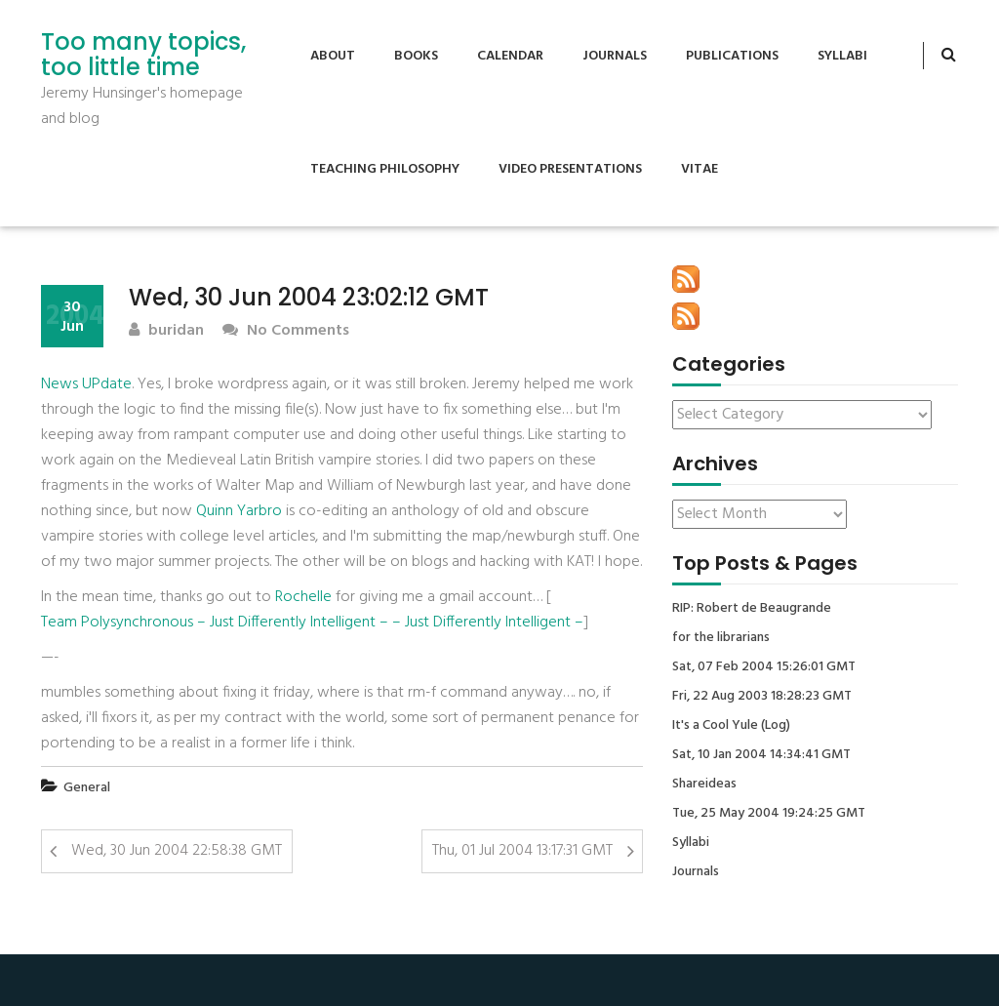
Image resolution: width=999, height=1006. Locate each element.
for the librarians (721, 638)
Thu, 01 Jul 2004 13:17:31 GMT (522, 851)
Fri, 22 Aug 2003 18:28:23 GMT (762, 696)
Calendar (510, 56)
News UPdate (86, 384)
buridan (166, 331)
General (86, 788)
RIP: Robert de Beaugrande (751, 609)
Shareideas (704, 784)
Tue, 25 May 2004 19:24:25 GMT (768, 814)
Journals (614, 56)
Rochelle (303, 597)
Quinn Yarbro (239, 511)
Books (416, 56)
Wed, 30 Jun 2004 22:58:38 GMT (176, 851)
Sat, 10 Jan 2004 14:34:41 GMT (761, 755)
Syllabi (842, 56)
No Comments (285, 331)
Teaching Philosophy (385, 169)
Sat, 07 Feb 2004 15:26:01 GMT (764, 667)
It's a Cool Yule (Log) (731, 726)
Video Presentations (570, 169)
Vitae (699, 169)
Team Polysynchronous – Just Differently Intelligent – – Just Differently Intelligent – (312, 622)
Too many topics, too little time (143, 55)
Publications (732, 56)
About (332, 56)
